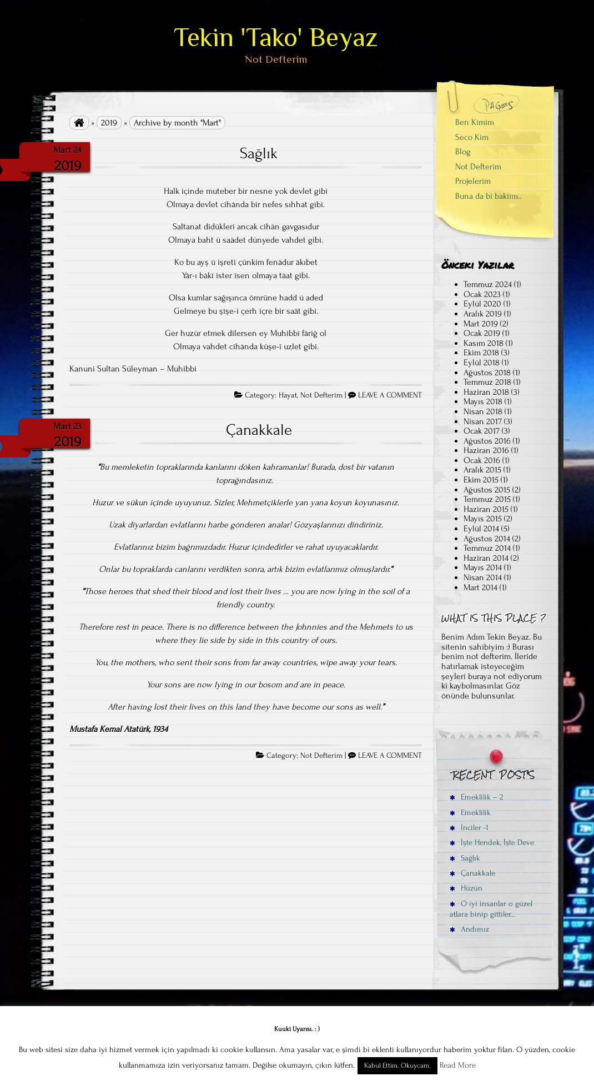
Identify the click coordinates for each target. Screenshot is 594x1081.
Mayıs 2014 (483, 567)
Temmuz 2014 (487, 548)
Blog (463, 152)
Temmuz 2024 (488, 284)
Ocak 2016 (482, 460)
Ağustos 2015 (487, 490)
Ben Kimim (474, 122)
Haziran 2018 (486, 392)
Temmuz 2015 (487, 499)
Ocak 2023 (482, 294)
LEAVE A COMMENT (390, 395)
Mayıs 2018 (483, 401)
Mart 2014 (480, 587)
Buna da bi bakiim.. (488, 196)
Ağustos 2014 (487, 539)
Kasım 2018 (484, 343)
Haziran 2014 (486, 558)
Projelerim (473, 181)
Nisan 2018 (483, 411)
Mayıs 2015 (483, 519)
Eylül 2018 (482, 363)
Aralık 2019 (483, 314)
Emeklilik (470, 812)
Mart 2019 (481, 324)
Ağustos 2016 (487, 441)
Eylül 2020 (482, 304)
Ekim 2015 (481, 480)
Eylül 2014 (481, 529)
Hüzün (466, 888)
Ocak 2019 (482, 333)
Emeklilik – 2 (476, 797)
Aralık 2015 (482, 470)
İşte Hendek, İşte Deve (492, 842)
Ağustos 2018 (487, 373)
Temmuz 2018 (487, 382)
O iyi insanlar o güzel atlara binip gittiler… (491, 909)
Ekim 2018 (481, 353)
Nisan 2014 (483, 577)
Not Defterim (321, 395)
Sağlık (259, 153)
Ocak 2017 (482, 431)
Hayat (288, 395)
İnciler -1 (469, 827)
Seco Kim (472, 137)
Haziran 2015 (486, 509)
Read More (458, 1065)
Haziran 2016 (486, 450)
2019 (109, 123)
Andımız (469, 929)
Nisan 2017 (483, 421)
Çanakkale (259, 430)
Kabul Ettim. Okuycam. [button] (397, 1065)
